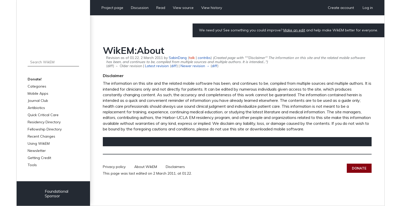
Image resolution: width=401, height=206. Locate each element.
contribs (204, 57)
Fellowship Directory (45, 129)
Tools (32, 165)
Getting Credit (39, 157)
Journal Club (38, 100)
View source (183, 7)
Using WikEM (39, 143)
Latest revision (157, 66)
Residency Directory (44, 122)
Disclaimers (175, 166)
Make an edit (294, 30)
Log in (368, 7)
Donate (359, 168)
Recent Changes (41, 136)
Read (160, 7)
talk (192, 57)
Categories (37, 86)
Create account (341, 7)
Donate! (35, 79)
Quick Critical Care (43, 115)
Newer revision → (195, 66)
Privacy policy (114, 166)
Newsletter (37, 150)
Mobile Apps (38, 93)
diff (174, 66)
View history (211, 7)
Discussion (140, 7)
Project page (112, 7)
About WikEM (145, 166)
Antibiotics (36, 107)
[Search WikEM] (53, 62)
